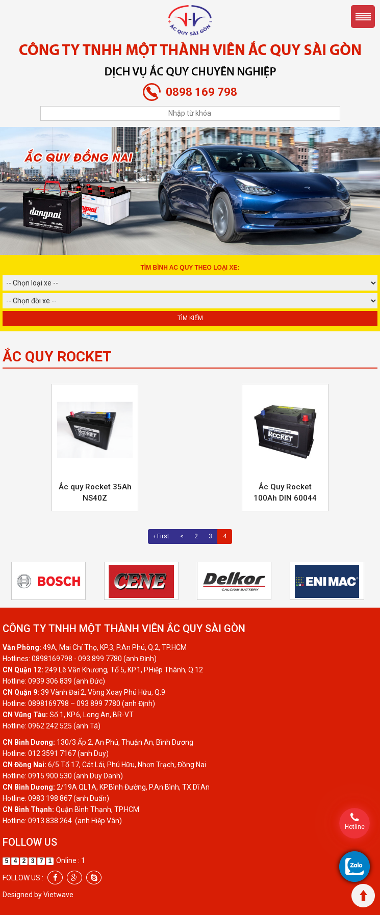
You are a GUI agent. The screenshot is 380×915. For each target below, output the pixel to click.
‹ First (161, 536)
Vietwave (58, 895)
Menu (363, 16)
